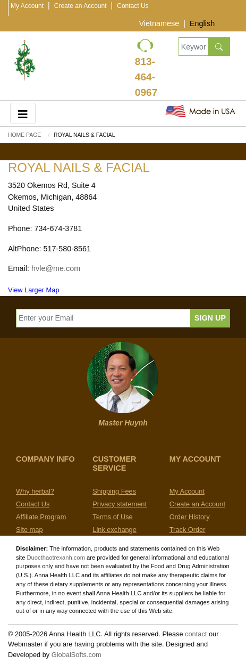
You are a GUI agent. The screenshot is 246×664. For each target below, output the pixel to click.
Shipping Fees (114, 491)
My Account (27, 6)
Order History (189, 517)
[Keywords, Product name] (193, 46)
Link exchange (114, 530)
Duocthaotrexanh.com (56, 557)
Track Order (187, 530)
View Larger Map (34, 290)
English (202, 23)
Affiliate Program (41, 517)
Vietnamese (159, 23)
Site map (29, 530)
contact (196, 634)
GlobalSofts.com (76, 655)
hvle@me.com (55, 268)
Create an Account (80, 6)
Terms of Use (112, 517)
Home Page (24, 135)
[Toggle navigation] (23, 113)
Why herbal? (35, 491)
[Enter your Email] (103, 318)
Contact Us (132, 6)
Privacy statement (119, 504)
